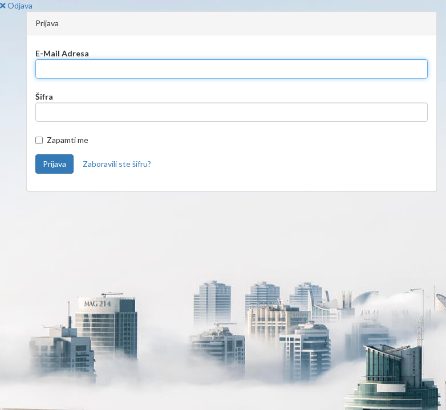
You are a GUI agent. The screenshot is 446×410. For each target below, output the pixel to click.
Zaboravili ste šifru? (117, 164)
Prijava (54, 164)
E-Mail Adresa (62, 53)
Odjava (16, 5)
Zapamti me (61, 140)
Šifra (44, 96)
